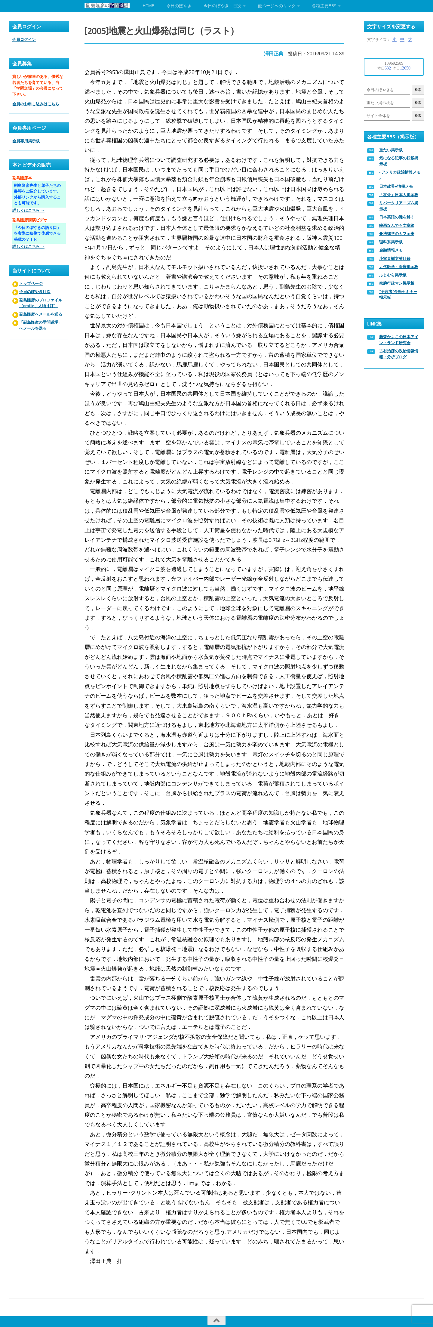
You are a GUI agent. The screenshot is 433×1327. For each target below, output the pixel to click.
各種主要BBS (324, 5)
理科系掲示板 (391, 242)
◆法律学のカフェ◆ (396, 233)
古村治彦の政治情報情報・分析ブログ (398, 354)
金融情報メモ (391, 250)
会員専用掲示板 (26, 141)
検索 (418, 90)
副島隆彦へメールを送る (40, 314)
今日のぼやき (179, 5)
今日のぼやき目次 (35, 291)
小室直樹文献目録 (394, 258)
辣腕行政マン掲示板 (396, 283)
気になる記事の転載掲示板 (398, 161)
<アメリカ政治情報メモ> (399, 175)
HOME (148, 5)
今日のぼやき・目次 (222, 5)
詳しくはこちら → (28, 210)
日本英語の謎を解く (396, 217)
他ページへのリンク (277, 5)
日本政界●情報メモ (396, 186)
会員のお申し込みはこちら (35, 104)
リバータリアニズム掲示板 (398, 206)
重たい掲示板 (391, 150)
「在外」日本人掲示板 (398, 195)
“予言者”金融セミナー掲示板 (398, 294)
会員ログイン (24, 39)
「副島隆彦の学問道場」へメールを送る (40, 325)
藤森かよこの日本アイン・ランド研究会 (398, 340)
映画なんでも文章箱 (396, 225)
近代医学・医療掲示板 (398, 266)
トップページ (31, 283)
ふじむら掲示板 (393, 275)
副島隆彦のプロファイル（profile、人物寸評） (40, 303)
